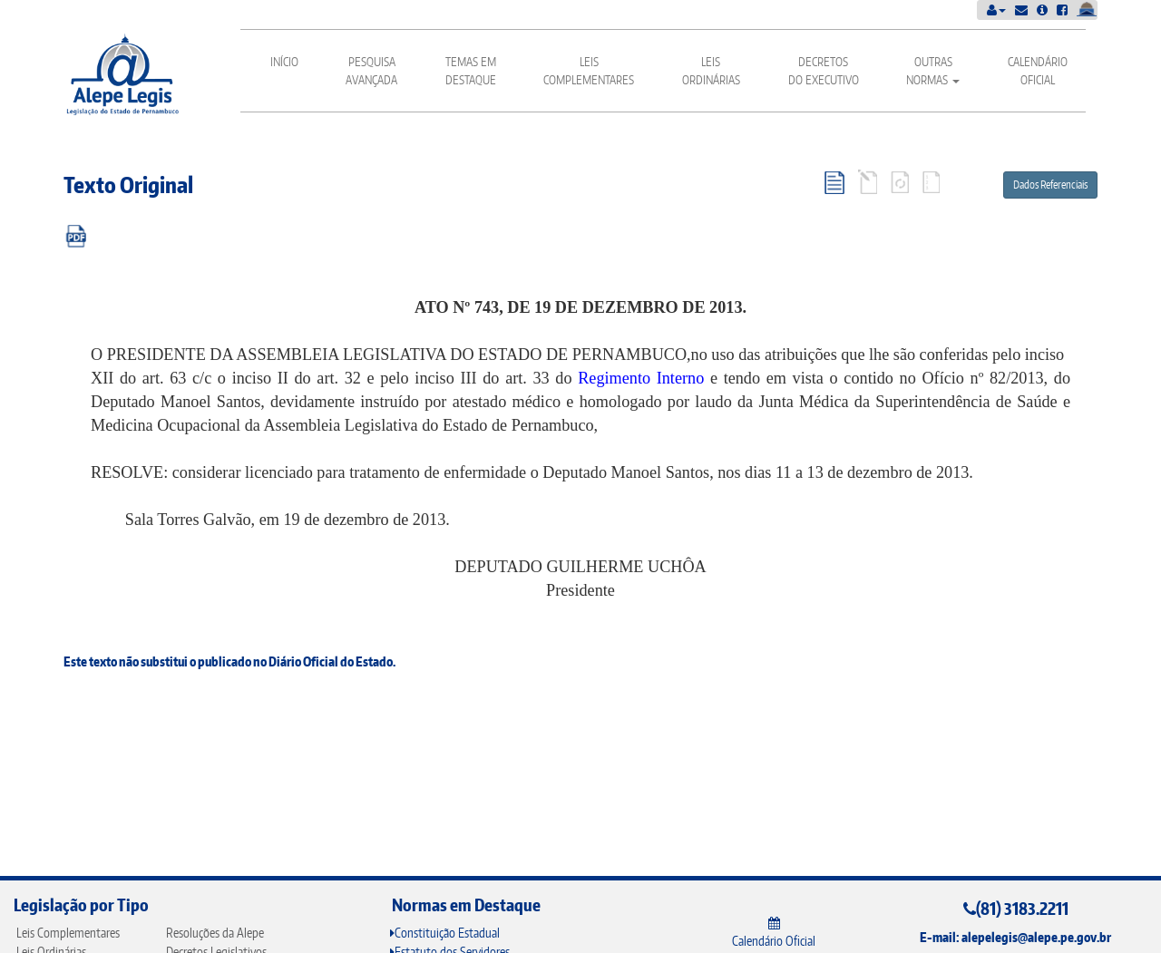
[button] (996, 9)
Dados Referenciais (1050, 184)
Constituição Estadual (445, 932)
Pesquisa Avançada (371, 70)
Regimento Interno (641, 378)
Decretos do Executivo (823, 70)
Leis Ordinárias (711, 70)
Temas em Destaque (470, 70)
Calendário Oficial (1038, 70)
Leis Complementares (588, 70)
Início (284, 61)
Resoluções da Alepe (215, 932)
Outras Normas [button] (933, 70)
